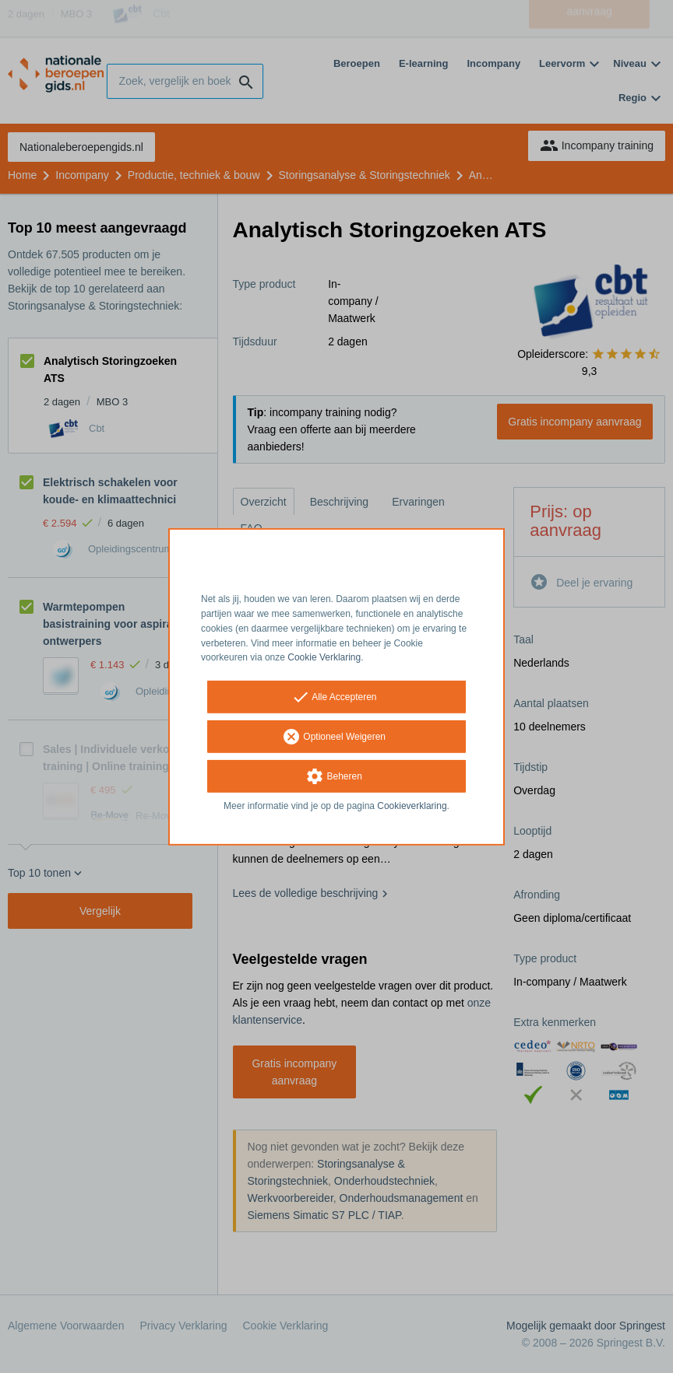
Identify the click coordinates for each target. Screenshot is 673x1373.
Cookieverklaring (411, 805)
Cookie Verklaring (324, 657)
